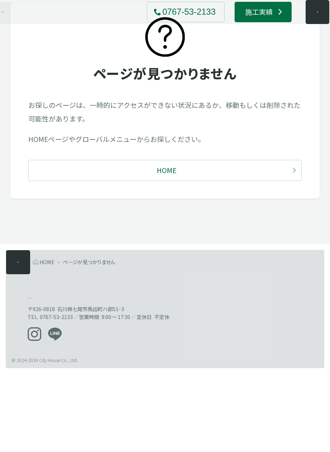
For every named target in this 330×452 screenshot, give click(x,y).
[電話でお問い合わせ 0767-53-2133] (172, 24)
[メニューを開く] (304, 24)
